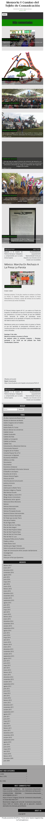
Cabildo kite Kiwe (9, 438)
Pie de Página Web (9, 524)
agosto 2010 (7, 743)
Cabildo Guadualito (10, 435)
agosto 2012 (7, 687)
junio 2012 (7, 692)
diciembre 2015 (8, 594)
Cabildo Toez (8, 445)
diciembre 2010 (8, 734)
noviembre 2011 (9, 708)
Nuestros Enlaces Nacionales (12, 517)
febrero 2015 (8, 618)
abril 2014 (7, 641)
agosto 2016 (7, 576)
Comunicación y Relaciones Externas (15, 447)
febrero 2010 (8, 757)
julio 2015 (7, 606)
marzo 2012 (7, 699)
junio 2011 (7, 720)
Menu (4, 14)
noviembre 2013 (9, 652)
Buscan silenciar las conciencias (13, 431)
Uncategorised (8, 554)
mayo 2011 (7, 722)
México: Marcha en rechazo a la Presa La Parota (21, 267)
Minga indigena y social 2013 (12, 496)
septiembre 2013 (9, 657)
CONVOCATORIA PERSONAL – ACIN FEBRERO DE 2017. (22, 82)
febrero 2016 (8, 590)
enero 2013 (7, 676)
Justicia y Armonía (9, 484)
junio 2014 (7, 636)
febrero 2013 (8, 673)
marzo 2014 (7, 643)
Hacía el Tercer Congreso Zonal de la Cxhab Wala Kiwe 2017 (22, 107)
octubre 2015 (8, 599)
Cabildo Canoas (8, 433)
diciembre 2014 (8, 622)
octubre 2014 (8, 627)
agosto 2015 (7, 604)
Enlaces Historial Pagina (11, 477)
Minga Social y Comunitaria (12, 498)
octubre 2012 (8, 683)
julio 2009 (7, 762)
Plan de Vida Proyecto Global (12, 531)
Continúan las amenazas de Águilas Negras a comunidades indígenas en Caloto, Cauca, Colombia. (22, 241)
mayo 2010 (7, 750)
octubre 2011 (8, 711)
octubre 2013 (8, 655)
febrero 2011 (8, 729)
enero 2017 (7, 569)
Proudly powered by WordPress (11, 818)
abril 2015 (7, 613)
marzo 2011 (7, 727)
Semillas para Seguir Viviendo (13, 547)
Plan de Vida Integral (10, 528)
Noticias (6, 505)
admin (13, 46)
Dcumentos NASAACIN (11, 459)
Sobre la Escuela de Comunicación (14, 549)
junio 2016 (7, 580)
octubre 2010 (8, 738)
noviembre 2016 (9, 573)
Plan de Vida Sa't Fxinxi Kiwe (12, 535)
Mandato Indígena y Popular (12, 491)
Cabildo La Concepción (11, 440)
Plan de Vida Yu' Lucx (10, 538)
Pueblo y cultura (9, 542)
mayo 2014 (7, 639)
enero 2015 (7, 620)
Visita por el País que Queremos (13, 559)
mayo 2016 (7, 583)
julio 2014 (7, 634)
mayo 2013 (7, 666)
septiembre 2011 (9, 713)
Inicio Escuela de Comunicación (13, 482)
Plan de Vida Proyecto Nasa (12, 533)
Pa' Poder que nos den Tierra (13, 519)
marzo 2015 (7, 615)
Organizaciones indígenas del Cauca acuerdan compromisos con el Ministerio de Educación (22, 43)
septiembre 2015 (9, 601)
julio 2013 (7, 662)
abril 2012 (7, 697)
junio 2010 (7, 748)
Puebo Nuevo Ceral (10, 545)
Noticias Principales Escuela (12, 512)
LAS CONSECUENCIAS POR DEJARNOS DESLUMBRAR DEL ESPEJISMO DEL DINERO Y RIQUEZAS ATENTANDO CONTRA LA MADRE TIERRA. (22, 200)
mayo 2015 (7, 611)
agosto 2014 (7, 632)
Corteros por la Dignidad (11, 456)
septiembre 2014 (9, 629)
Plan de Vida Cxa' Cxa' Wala (12, 526)
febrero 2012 (8, 701)
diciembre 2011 (8, 706)
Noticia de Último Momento (10, 40)
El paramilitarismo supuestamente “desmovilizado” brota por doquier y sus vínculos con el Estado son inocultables (32, 257)
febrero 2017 (8, 566)
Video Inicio (7, 556)
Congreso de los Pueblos (11, 452)
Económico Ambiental (10, 468)
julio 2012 (7, 690)
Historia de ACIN (9, 480)
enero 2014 (7, 648)
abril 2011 (7, 724)
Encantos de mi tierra (10, 475)
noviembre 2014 (9, 625)
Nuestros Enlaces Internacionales (14, 514)
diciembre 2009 (8, 759)
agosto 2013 (7, 659)
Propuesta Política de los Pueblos (14, 540)
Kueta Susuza (8, 487)
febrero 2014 (8, 645)
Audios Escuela (8, 426)
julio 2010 (7, 745)
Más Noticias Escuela (10, 493)
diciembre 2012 (8, 678)
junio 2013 (7, 664)
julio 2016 (7, 578)
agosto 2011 (7, 715)
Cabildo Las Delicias (10, 442)
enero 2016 (7, 592)
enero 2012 (7, 704)
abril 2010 (7, 752)
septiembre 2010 (9, 741)
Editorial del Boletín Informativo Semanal (16, 470)
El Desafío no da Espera (11, 473)
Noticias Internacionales (13, 287)
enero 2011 (7, 731)
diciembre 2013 (8, 650)
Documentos (8, 463)
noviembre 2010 (9, 736)
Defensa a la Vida (9, 461)
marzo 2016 (7, 587)
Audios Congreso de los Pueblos (13, 424)
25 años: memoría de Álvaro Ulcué (14, 419)
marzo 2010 (7, 755)
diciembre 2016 (8, 571)
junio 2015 (7, 608)
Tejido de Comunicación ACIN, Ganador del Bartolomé (20, 552)
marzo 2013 (7, 671)
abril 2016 (7, 585)
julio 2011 (7, 718)
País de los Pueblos (9, 521)
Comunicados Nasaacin (9, 131)
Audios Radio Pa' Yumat (11, 428)
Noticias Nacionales (10, 510)
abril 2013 (7, 669)
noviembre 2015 (9, 597)
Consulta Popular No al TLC (12, 454)
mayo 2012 (7, 694)
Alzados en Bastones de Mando (13, 421)
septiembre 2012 (9, 685)
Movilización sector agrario (12, 500)
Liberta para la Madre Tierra (12, 489)
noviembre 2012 (9, 680)
